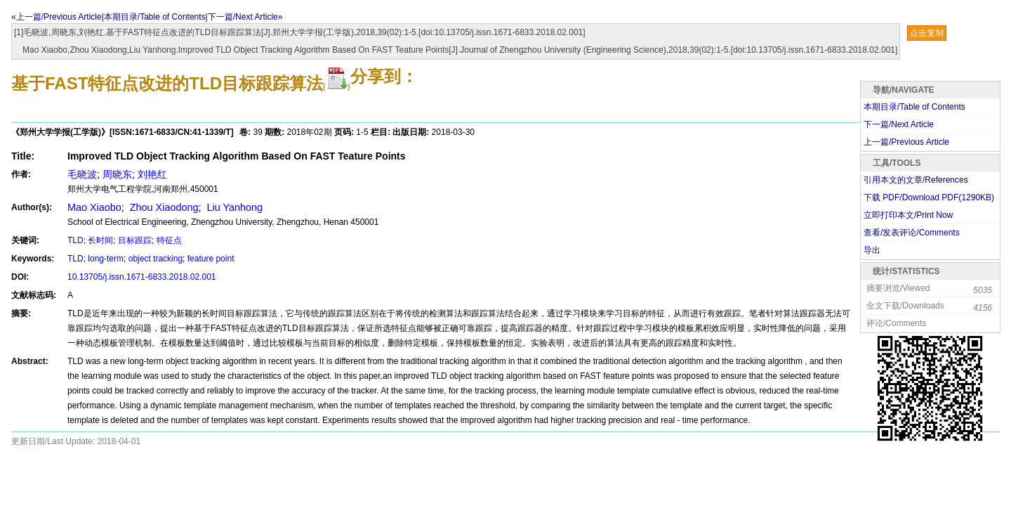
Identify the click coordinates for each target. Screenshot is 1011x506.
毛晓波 (82, 174)
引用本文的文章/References (916, 180)
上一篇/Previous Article (906, 142)
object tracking (155, 259)
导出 (872, 250)
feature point (210, 259)
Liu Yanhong (233, 207)
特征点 (169, 240)
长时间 (100, 240)
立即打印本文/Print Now (908, 215)
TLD (75, 240)
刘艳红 (152, 174)
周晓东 (117, 174)
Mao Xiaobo (94, 207)
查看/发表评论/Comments (912, 233)
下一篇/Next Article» (245, 17)
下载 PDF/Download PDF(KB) (929, 197)
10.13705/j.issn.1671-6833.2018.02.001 (141, 277)
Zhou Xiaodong (163, 207)
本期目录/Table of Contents (155, 17)
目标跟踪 (135, 240)
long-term (106, 259)
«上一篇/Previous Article (56, 17)
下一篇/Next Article (899, 124)
